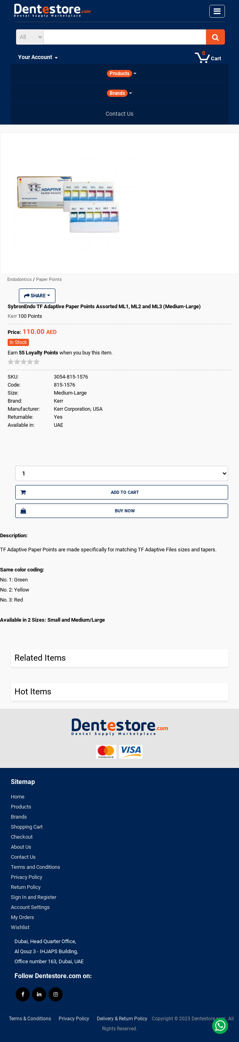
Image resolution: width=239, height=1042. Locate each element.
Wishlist (20, 927)
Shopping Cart (27, 827)
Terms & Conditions (30, 1019)
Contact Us (23, 857)
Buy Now (77, 511)
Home (18, 797)
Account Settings (30, 907)
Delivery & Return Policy (122, 1019)
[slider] (24, 361)
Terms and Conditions (35, 867)
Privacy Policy (26, 877)
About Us (21, 847)
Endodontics (20, 279)
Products (21, 807)
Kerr (13, 316)
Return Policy (26, 887)
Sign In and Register (33, 897)
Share (37, 296)
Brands (19, 817)
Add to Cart (79, 492)
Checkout (22, 837)
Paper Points (49, 279)
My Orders (22, 917)
